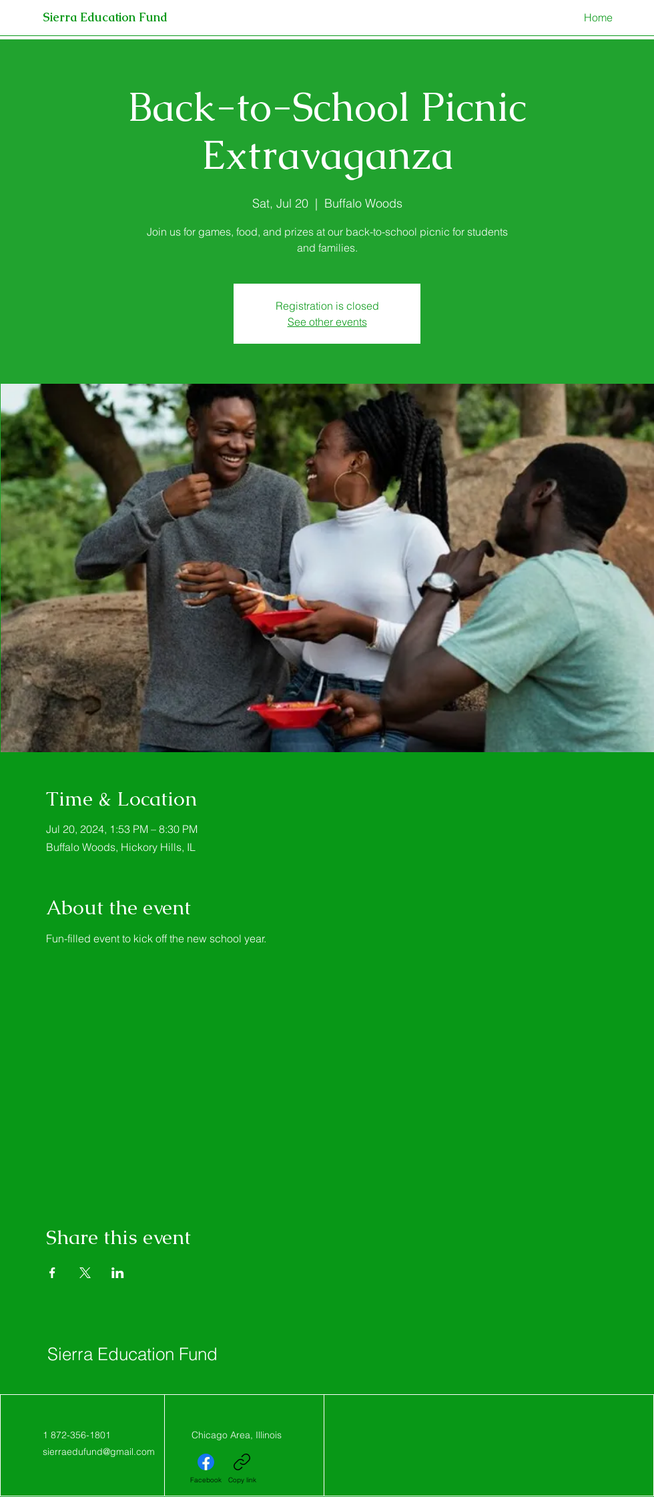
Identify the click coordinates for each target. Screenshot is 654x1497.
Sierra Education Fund (132, 1354)
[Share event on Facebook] (52, 1272)
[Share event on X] (85, 1272)
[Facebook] (206, 1469)
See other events (327, 321)
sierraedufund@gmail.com (99, 1452)
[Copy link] (242, 1469)
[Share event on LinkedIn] (117, 1272)
